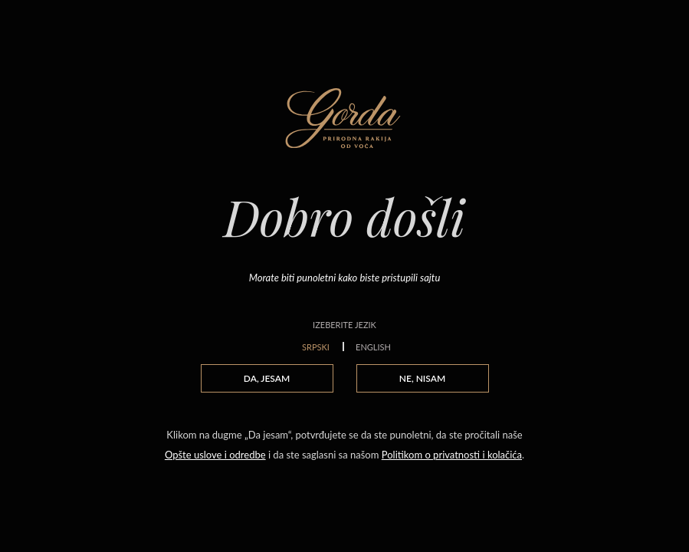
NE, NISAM (422, 378)
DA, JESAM (267, 378)
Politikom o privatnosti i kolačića (452, 455)
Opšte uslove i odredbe (215, 455)
